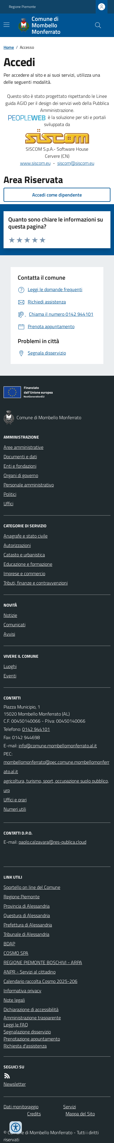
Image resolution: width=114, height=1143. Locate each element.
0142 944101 (36, 729)
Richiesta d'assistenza (25, 1045)
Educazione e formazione (28, 564)
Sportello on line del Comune (32, 887)
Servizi (69, 1106)
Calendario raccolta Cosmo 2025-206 (40, 981)
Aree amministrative (23, 447)
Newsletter (15, 1083)
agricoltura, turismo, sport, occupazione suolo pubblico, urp (56, 785)
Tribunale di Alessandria (26, 934)
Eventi (10, 675)
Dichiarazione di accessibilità (31, 1009)
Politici (10, 494)
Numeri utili (15, 809)
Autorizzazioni (17, 545)
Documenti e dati (20, 456)
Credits (34, 1113)
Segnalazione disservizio (27, 1031)
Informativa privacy (22, 990)
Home (9, 47)
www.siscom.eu (35, 163)
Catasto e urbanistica (24, 554)
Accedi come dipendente (57, 194)
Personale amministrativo (29, 484)
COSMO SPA (16, 952)
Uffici (8, 503)
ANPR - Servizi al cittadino (30, 971)
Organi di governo (21, 475)
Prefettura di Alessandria (28, 924)
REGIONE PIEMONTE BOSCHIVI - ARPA (43, 962)
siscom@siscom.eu (75, 163)
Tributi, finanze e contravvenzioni (36, 582)
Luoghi (10, 666)
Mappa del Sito (80, 1113)
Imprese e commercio (24, 573)
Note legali (14, 999)
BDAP (9, 943)
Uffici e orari (15, 799)
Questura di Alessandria (27, 915)
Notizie (10, 615)
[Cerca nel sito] (95, 25)
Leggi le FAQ (16, 1024)
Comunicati (14, 624)
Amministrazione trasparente (32, 1017)
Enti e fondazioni (20, 465)
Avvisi (9, 633)
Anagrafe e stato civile (26, 535)
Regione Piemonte (22, 6)
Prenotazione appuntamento (32, 1038)
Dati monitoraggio (21, 1106)
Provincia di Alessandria (27, 905)
